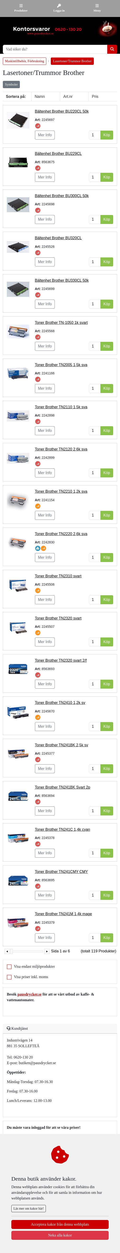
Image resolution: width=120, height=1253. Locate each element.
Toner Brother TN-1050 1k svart (61, 323)
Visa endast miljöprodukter (34, 966)
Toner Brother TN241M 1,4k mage (63, 914)
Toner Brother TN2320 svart (58, 618)
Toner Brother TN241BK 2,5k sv (61, 745)
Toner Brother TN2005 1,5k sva (61, 365)
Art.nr (68, 97)
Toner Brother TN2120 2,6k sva (61, 449)
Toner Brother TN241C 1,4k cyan (62, 829)
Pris (95, 97)
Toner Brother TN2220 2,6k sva (61, 534)
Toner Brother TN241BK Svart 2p (62, 787)
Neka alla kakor (60, 1235)
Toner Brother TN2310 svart (58, 576)
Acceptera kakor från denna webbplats (60, 1224)
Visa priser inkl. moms (31, 977)
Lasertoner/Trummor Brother (72, 61)
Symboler (11, 84)
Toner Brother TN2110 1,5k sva (61, 407)
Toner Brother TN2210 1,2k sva (61, 491)
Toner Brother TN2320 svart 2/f (61, 660)
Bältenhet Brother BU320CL (58, 238)
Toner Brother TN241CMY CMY (61, 872)
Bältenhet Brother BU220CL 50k (62, 111)
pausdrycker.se (29, 994)
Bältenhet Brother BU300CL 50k (62, 196)
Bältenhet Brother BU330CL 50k (62, 280)
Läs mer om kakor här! (28, 1208)
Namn (40, 97)
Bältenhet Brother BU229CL (58, 154)
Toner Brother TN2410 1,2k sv (60, 703)
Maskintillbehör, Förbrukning (24, 61)
